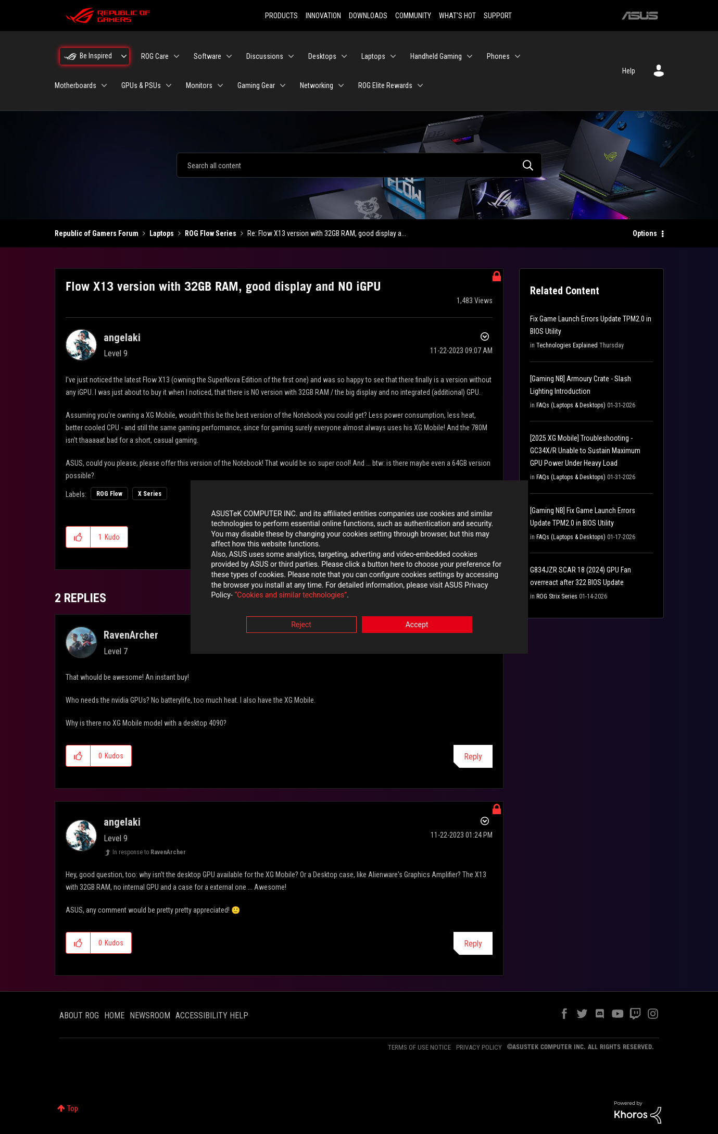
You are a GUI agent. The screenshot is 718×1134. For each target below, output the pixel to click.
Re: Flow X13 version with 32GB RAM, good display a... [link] (326, 233)
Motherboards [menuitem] (75, 85)
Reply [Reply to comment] (473, 757)
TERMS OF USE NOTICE (419, 1047)
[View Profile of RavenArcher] (131, 635)
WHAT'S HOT (457, 15)
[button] (78, 537)
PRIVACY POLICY (479, 1047)
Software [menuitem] (207, 56)
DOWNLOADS (368, 15)
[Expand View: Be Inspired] (124, 56)
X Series (149, 493)
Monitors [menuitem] (199, 85)
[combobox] (359, 165)
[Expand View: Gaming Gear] (283, 85)
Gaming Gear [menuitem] (256, 85)
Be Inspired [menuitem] (96, 56)
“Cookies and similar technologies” (290, 595)
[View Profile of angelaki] (122, 337)
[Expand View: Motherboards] (104, 85)
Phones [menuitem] (498, 56)
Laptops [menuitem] (373, 56)
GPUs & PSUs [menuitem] (141, 85)
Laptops (161, 233)
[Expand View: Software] (229, 56)
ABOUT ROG (79, 1015)
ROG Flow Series (210, 233)
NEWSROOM (150, 1015)
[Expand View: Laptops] (393, 56)
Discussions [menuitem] (264, 56)
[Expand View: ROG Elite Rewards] (420, 85)
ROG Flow (109, 493)
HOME (114, 1015)
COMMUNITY (413, 15)
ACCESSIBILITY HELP (211, 1015)
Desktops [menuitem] (322, 56)
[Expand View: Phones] (517, 56)
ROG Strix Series (556, 596)
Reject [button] (301, 624)
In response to (149, 852)
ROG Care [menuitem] (155, 56)
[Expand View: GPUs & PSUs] (168, 85)
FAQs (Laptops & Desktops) (571, 405)
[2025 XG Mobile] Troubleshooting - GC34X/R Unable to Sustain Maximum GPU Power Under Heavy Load (585, 450)
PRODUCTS (281, 15)
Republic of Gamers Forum (96, 233)
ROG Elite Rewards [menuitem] (385, 85)
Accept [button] (417, 624)
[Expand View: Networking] (341, 85)
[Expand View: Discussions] (291, 56)
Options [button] (645, 233)
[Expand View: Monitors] (220, 85)
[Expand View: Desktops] (344, 56)
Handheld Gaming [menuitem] (436, 56)
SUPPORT (498, 15)
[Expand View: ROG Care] (176, 56)
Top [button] (72, 1108)
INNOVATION (323, 15)
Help (628, 71)
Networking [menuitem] (316, 85)
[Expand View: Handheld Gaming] (469, 56)
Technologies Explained (567, 345)
